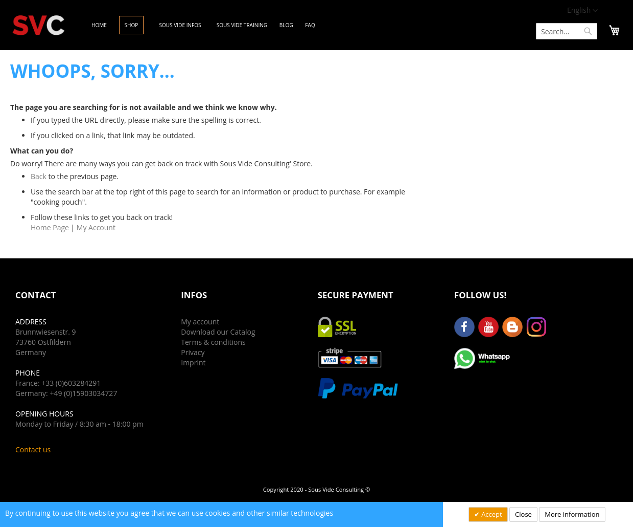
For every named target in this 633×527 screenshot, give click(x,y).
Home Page (50, 227)
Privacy (192, 352)
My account (200, 321)
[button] (582, 10)
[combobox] (566, 31)
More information (572, 514)
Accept (491, 514)
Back (38, 176)
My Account (96, 227)
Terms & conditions (213, 342)
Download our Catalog (218, 332)
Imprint (193, 362)
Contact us (33, 449)
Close (523, 514)
